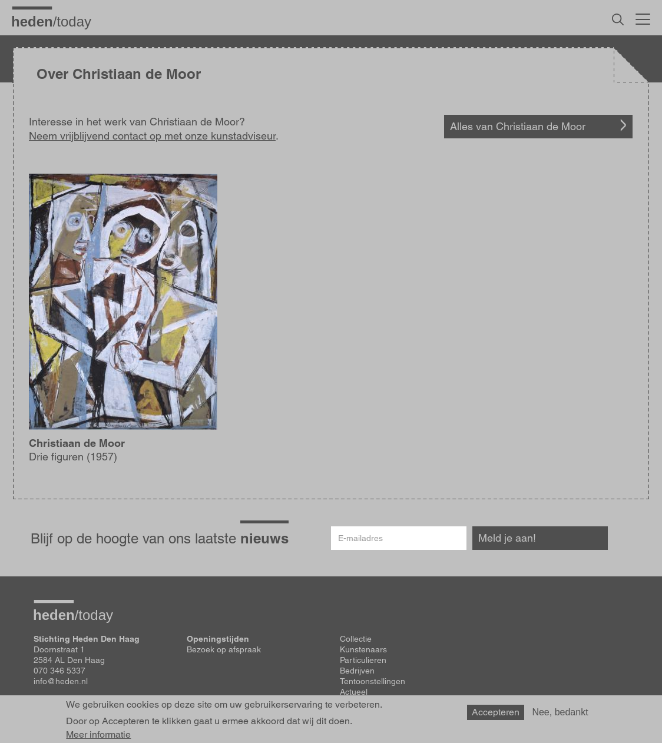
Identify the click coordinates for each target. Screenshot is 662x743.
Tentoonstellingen (372, 681)
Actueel (354, 691)
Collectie (356, 639)
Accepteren (495, 715)
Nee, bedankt (560, 716)
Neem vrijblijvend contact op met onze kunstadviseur (152, 136)
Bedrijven (357, 670)
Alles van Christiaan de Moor (517, 126)
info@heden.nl (61, 681)
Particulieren (363, 660)
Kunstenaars (363, 649)
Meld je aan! (507, 538)
